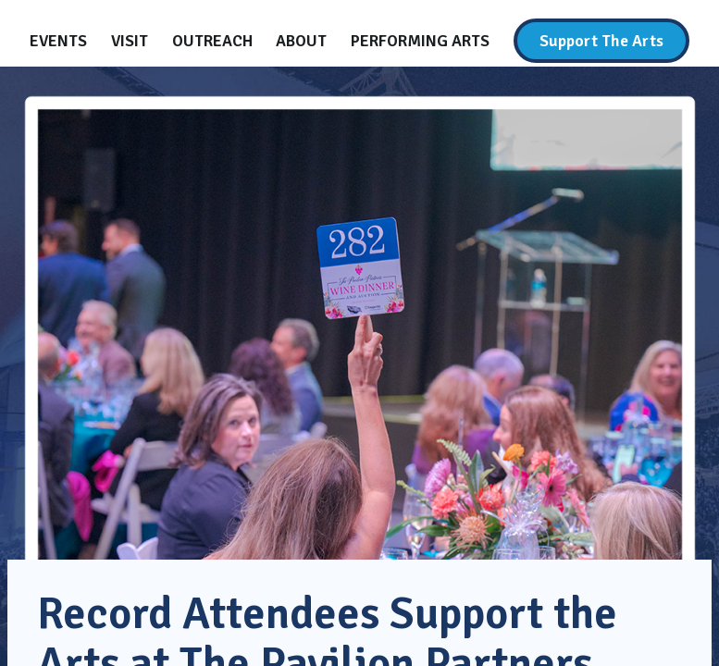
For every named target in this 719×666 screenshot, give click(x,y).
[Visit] (129, 40)
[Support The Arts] (601, 40)
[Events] (58, 40)
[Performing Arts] (420, 40)
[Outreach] (212, 40)
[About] (301, 40)
